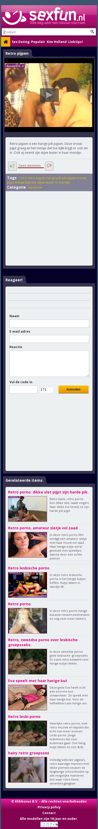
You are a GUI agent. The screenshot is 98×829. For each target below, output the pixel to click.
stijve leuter (45, 182)
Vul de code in (20, 382)
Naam (14, 316)
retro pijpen (36, 178)
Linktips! (75, 42)
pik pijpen (69, 178)
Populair (38, 42)
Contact (49, 813)
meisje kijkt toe (26, 182)
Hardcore (35, 187)
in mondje (62, 182)
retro (23, 178)
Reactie (15, 347)
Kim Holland (57, 42)
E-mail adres (19, 331)
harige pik (53, 178)
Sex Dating (21, 42)
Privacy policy (49, 807)
